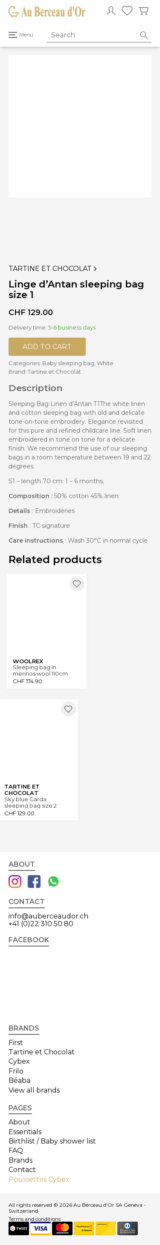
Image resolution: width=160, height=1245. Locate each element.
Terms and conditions (35, 1219)
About (19, 1122)
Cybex (19, 1061)
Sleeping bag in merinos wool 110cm (40, 670)
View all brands (34, 1090)
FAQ (16, 1150)
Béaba (19, 1080)
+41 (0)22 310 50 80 (41, 924)
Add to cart (47, 347)
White (105, 363)
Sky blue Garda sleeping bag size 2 (30, 802)
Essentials (25, 1132)
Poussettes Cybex (39, 1179)
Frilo (16, 1071)
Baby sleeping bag (68, 363)
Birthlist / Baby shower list (52, 1141)
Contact (22, 1170)
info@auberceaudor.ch (48, 916)
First (16, 1043)
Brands (20, 1160)
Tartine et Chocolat (54, 269)
